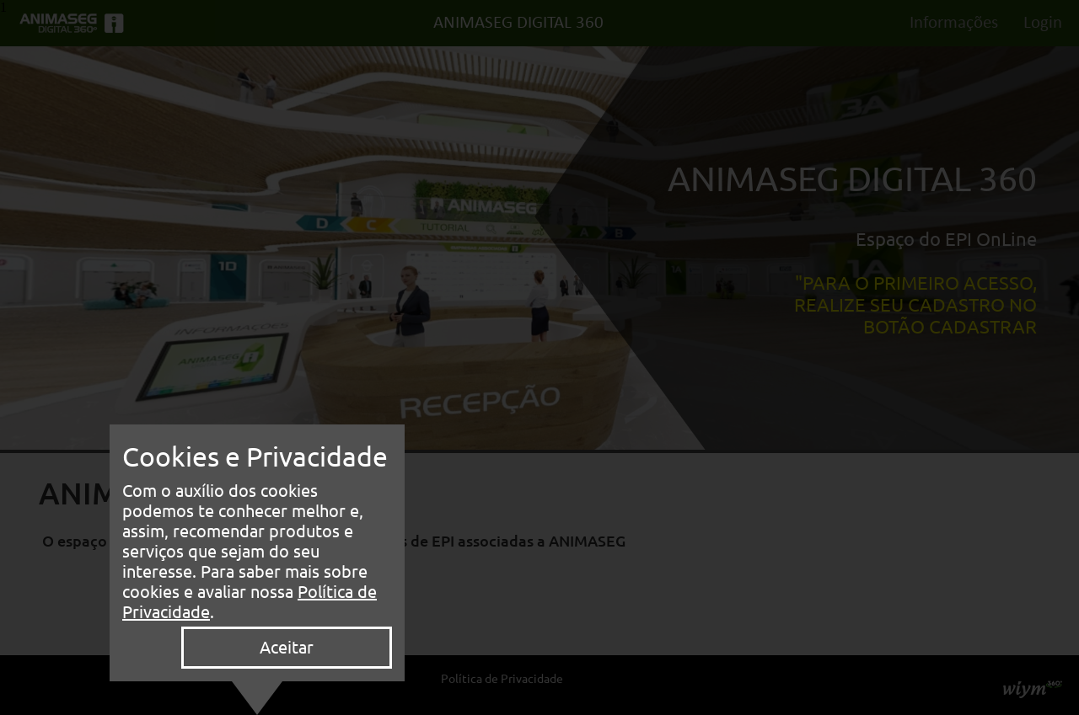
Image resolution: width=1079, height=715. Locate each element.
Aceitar (287, 647)
